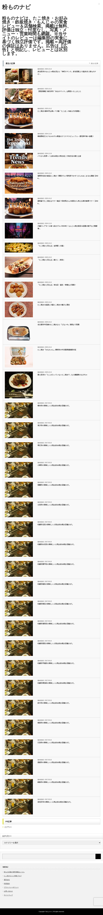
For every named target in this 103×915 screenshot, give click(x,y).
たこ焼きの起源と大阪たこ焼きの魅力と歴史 (54, 305)
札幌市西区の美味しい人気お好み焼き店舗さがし (55, 643)
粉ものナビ (16, 7)
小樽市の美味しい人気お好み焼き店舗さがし (54, 465)
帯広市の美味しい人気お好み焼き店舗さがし (54, 445)
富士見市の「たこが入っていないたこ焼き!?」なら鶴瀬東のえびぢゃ (62, 375)
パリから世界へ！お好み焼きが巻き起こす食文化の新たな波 (59, 156)
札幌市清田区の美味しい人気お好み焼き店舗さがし (56, 624)
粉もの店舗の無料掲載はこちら (14, 872)
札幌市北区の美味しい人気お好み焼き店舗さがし (55, 525)
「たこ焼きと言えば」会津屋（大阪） (51, 246)
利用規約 (7, 883)
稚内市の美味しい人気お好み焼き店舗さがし (54, 406)
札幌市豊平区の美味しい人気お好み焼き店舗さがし (56, 564)
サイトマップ (8, 895)
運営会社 (7, 879)
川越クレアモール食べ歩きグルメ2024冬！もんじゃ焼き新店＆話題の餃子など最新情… (68, 227)
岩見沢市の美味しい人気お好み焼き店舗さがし (54, 802)
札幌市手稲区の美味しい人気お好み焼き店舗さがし (56, 663)
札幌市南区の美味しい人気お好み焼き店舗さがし (55, 584)
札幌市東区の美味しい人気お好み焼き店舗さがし (55, 604)
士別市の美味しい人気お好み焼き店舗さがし (54, 505)
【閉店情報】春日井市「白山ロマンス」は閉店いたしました (59, 91)
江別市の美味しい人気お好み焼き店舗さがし (54, 743)
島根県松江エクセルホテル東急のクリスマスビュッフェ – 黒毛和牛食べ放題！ (66, 136)
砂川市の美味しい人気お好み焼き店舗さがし (54, 703)
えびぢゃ (8, 827)
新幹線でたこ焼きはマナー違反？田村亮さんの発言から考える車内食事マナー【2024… (68, 202)
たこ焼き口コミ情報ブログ (13, 876)
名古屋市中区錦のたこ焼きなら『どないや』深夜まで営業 (58, 325)
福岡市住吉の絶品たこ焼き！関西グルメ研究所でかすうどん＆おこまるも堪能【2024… (68, 177)
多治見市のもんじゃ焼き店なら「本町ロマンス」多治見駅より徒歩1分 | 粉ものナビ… (67, 73)
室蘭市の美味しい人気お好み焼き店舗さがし (54, 485)
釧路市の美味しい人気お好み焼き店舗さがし (54, 782)
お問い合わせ (8, 891)
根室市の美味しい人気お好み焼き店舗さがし (54, 723)
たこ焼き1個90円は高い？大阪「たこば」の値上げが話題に (59, 111)
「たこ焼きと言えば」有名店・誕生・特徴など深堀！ (57, 285)
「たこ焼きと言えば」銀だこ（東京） (51, 260)
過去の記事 (94, 63)
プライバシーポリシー (11, 887)
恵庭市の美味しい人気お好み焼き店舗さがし (54, 762)
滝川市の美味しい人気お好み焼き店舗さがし (54, 425)
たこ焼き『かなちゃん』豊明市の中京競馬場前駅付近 (57, 350)
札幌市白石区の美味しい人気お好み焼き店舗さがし (56, 544)
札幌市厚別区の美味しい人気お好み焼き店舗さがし (56, 683)
